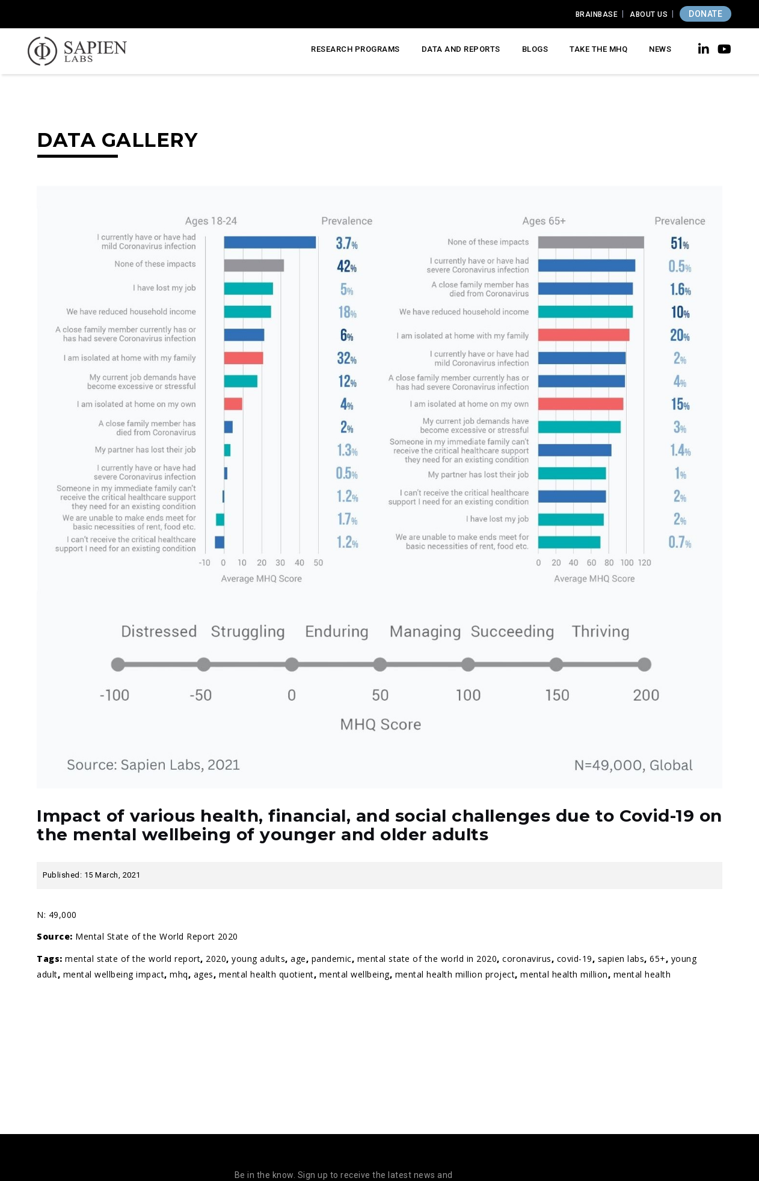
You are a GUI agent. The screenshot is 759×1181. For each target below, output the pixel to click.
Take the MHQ (598, 49)
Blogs (535, 49)
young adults (258, 958)
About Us (649, 14)
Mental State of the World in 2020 (427, 958)
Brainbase (597, 14)
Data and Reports (461, 49)
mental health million (564, 974)
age (298, 958)
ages (204, 974)
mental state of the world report (132, 958)
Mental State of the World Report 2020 (156, 936)
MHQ (179, 974)
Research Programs (355, 49)
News (660, 49)
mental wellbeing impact (114, 974)
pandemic (332, 958)
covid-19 (574, 958)
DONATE (705, 14)
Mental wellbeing (354, 974)
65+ (658, 958)
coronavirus (527, 958)
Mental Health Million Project (455, 974)
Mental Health (642, 974)
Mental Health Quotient (266, 974)
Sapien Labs (621, 958)
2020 (216, 958)
